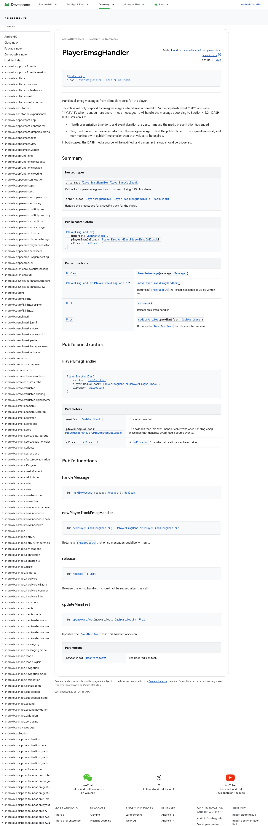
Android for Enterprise (68, 820)
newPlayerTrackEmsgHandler (158, 283)
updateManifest (149, 319)
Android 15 (167, 814)
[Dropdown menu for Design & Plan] (89, 4)
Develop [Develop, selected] (104, 4)
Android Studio (251, 4)
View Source (209, 55)
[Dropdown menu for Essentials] (57, 4)
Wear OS (131, 820)
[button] (24, 66)
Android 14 (167, 820)
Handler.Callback (118, 80)
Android (59, 814)
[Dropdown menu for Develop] (115, 4)
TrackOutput (160, 199)
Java (218, 60)
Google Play (132, 4)
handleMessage (148, 273)
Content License (158, 681)
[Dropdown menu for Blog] (169, 4)
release (143, 303)
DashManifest (96, 235)
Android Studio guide (209, 818)
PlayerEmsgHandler (88, 80)
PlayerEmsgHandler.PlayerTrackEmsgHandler (116, 199)
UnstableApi (76, 76)
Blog (161, 4)
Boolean (71, 273)
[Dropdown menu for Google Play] (145, 4)
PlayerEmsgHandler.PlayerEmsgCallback (110, 182)
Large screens (134, 814)
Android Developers (73, 39)
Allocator (95, 243)
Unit (69, 303)
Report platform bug (244, 814)
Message (179, 273)
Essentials (45, 4)
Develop (93, 39)
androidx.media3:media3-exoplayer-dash (197, 50)
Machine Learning (100, 820)
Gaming (95, 814)
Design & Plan (75, 4)
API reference (15, 18)
